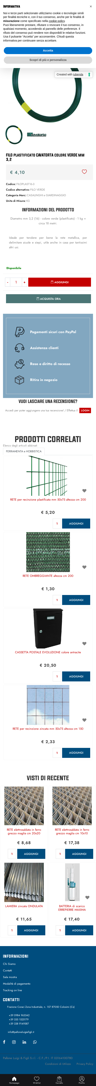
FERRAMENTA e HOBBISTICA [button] (23, 451)
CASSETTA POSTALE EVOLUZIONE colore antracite (48, 652)
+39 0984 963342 (19, 1015)
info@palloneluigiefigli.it (21, 1032)
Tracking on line (12, 990)
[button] (48, 83)
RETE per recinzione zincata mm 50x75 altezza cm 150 (48, 729)
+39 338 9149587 (19, 1024)
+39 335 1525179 (18, 1019)
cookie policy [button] (57, 21)
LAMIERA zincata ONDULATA (24, 906)
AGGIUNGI (76, 524)
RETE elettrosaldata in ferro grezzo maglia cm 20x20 (24, 832)
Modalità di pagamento (16, 984)
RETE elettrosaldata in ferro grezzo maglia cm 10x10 (72, 832)
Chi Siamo (9, 964)
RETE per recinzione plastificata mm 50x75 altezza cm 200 (48, 500)
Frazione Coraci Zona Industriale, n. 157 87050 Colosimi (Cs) (41, 1007)
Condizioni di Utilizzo (58, 1064)
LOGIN (85, 410)
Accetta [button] (48, 50)
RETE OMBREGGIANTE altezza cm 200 (48, 576)
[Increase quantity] (24, 282)
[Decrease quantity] (7, 282)
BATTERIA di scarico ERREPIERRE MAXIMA (72, 908)
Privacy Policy (85, 1064)
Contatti (7, 970)
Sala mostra (10, 977)
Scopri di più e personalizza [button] (47, 59)
